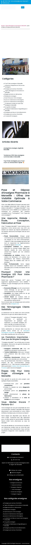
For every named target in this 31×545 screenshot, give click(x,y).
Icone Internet (25, 543)
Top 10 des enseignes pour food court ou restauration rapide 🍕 (14, 161)
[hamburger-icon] (22, 7)
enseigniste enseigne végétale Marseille (13, 149)
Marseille (18, 245)
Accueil (3, 25)
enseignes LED (15, 304)
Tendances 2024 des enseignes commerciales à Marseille (14, 156)
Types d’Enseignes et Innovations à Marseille (16, 25)
